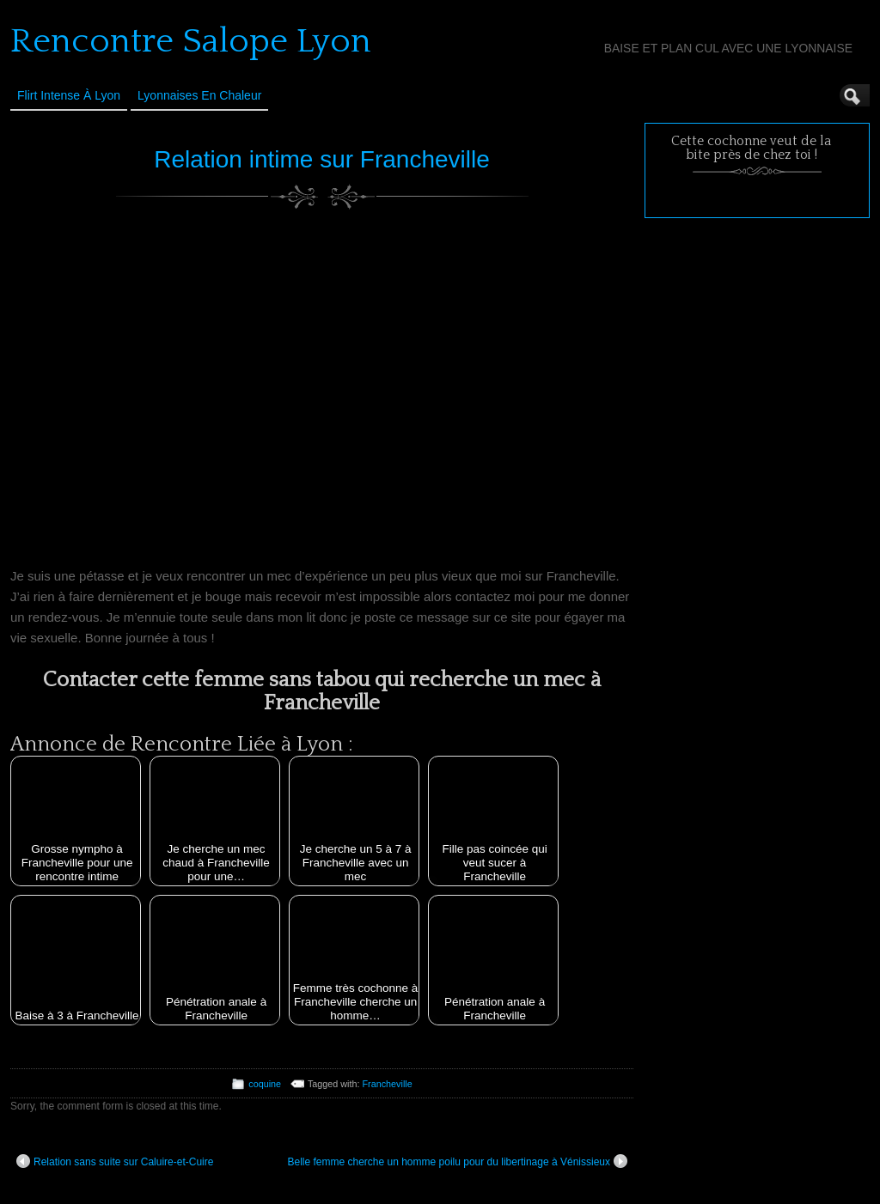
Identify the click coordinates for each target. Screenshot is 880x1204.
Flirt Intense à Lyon (68, 95)
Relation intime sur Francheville (322, 159)
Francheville (387, 1084)
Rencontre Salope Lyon (190, 41)
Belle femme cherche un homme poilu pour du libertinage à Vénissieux (457, 1161)
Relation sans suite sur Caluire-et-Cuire (114, 1161)
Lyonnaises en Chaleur (199, 95)
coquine (264, 1084)
